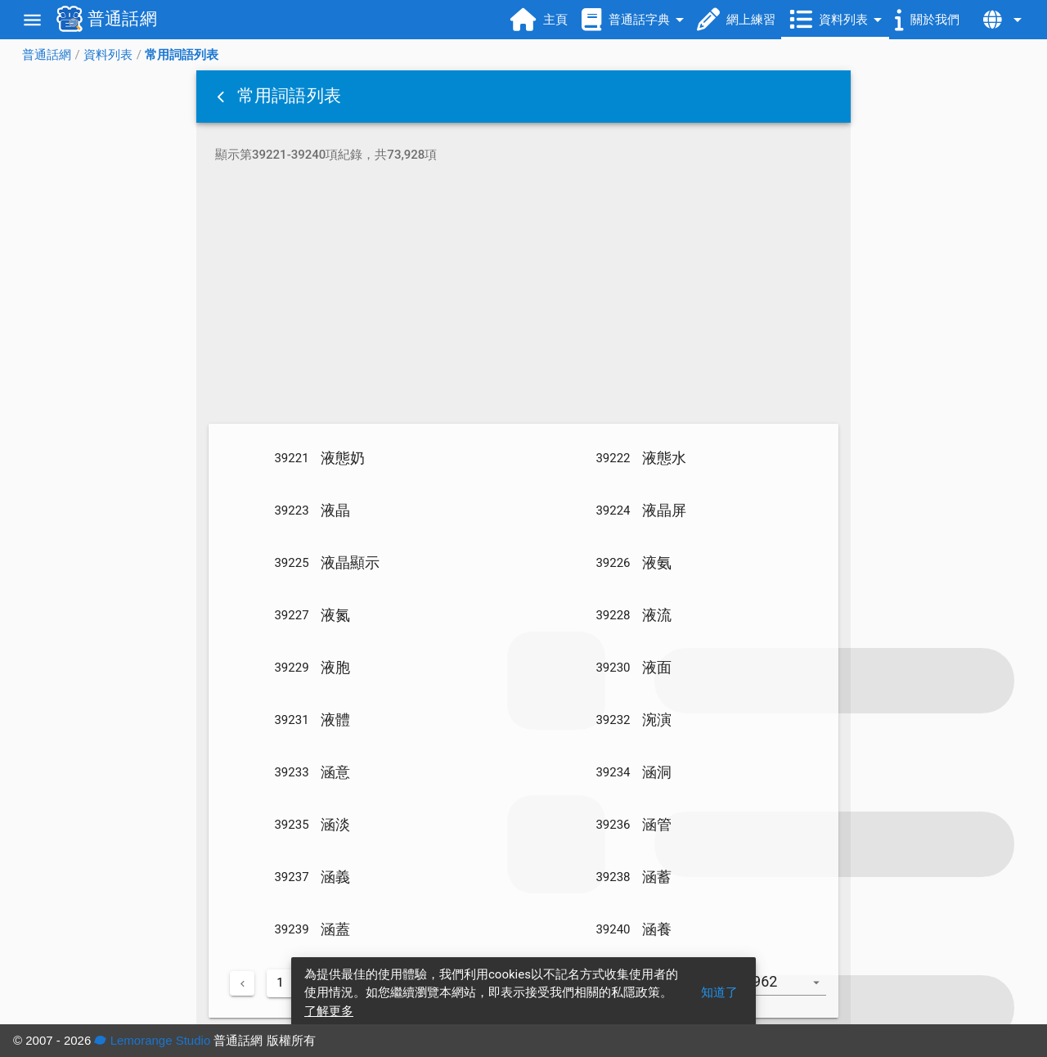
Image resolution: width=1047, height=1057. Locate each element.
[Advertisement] (523, 296)
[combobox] (791, 990)
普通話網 (46, 54)
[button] (222, 96)
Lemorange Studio (152, 1040)
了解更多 (328, 1011)
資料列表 (108, 54)
